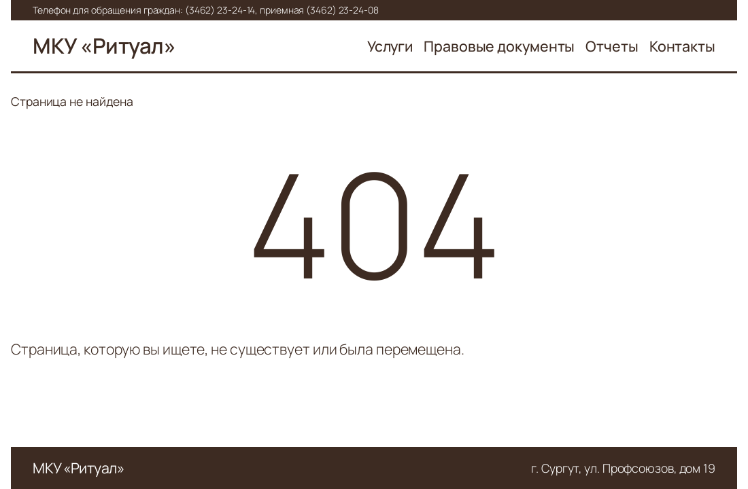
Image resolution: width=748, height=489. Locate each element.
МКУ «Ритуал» (104, 45)
